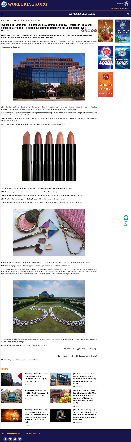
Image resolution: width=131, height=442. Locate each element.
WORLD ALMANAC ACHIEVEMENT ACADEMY (23, 21)
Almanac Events (21, 360)
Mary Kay (11, 360)
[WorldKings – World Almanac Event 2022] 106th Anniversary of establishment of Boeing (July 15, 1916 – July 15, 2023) (36, 377)
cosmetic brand (33, 360)
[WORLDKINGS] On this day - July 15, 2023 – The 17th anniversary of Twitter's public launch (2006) (36, 393)
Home (3, 21)
